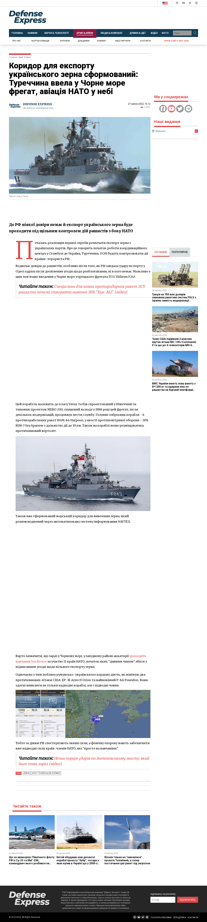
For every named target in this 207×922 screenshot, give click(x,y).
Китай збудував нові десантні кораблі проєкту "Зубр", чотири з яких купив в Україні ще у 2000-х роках (78, 862)
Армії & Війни (25, 57)
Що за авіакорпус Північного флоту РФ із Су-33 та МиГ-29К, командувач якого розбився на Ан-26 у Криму (29, 862)
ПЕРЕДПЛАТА (179, 917)
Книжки (101, 41)
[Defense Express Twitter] (190, 3)
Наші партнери (122, 41)
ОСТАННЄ (160, 252)
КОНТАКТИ (193, 917)
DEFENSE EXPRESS (38, 104)
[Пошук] (195, 33)
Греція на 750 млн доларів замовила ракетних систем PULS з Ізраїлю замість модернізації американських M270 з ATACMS (174, 299)
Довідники (83, 41)
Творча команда (40, 41)
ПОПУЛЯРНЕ (180, 252)
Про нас (16, 41)
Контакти (145, 41)
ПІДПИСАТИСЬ (188, 899)
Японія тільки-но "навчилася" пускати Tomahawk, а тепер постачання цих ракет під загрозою (123, 862)
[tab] (161, 252)
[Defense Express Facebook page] (177, 3)
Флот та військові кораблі (45, 773)
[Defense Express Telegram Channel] (196, 3)
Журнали (65, 41)
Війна (26, 773)
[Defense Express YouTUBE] (184, 3)
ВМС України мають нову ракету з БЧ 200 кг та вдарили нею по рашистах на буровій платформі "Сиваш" (174, 387)
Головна (13, 57)
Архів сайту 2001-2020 (176, 41)
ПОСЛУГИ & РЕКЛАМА (161, 917)
